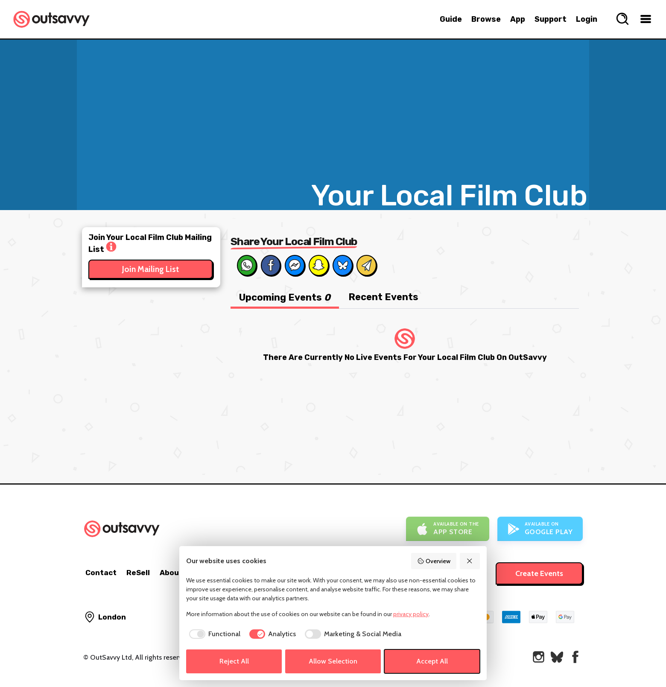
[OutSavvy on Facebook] (575, 656)
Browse (486, 19)
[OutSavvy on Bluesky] (556, 656)
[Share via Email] (366, 265)
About (171, 572)
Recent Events (383, 297)
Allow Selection (333, 661)
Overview (433, 561)
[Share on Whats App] (247, 265)
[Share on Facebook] (270, 265)
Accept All (432, 661)
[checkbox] (213, 634)
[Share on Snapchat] (318, 265)
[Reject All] (470, 561)
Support (551, 19)
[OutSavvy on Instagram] (538, 656)
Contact (101, 572)
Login (586, 19)
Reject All (234, 661)
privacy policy (411, 614)
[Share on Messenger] (294, 265)
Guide (451, 19)
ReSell (138, 572)
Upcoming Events (284, 297)
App (517, 19)
